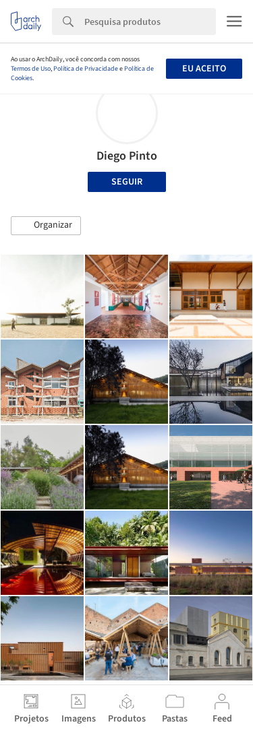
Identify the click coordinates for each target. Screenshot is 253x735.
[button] (46, 225)
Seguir (126, 182)
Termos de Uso (31, 68)
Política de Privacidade (85, 68)
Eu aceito (204, 68)
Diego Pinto (126, 156)
